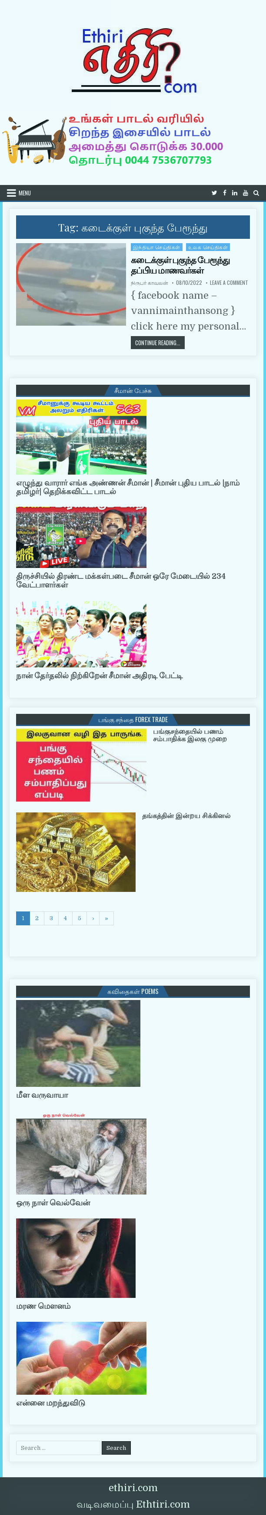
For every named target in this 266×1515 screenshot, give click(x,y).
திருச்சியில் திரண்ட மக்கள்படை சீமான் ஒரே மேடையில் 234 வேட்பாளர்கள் (121, 580)
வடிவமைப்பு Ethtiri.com (133, 1504)
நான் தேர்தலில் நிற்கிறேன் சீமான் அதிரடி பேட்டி (99, 675)
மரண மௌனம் (43, 1306)
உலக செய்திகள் (208, 247)
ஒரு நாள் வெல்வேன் (53, 1202)
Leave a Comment (229, 282)
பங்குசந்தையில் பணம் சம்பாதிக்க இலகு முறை (190, 735)
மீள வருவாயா (42, 1095)
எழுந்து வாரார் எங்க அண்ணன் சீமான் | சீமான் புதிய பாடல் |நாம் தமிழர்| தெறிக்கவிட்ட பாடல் (127, 487)
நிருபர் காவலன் (149, 282)
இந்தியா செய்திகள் (156, 247)
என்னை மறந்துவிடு (50, 1403)
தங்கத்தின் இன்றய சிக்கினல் (186, 816)
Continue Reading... (160, 342)
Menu (25, 192)
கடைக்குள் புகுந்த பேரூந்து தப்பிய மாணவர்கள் (180, 265)
